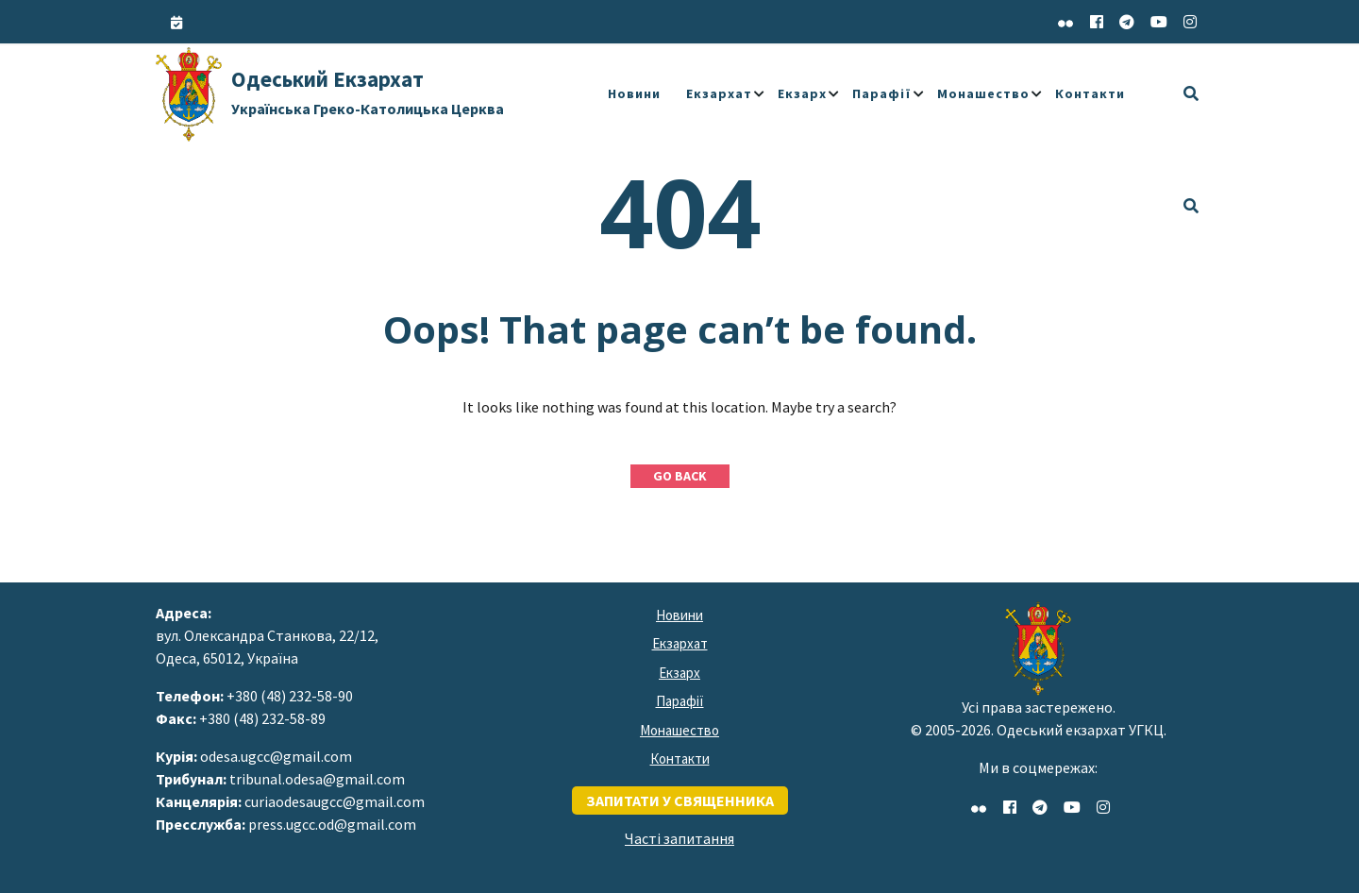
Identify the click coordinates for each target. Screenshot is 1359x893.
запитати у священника (680, 800)
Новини (634, 93)
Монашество (983, 93)
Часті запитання (679, 838)
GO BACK (680, 475)
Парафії (882, 93)
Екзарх (802, 93)
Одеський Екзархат (367, 91)
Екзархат (719, 93)
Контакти (1090, 93)
